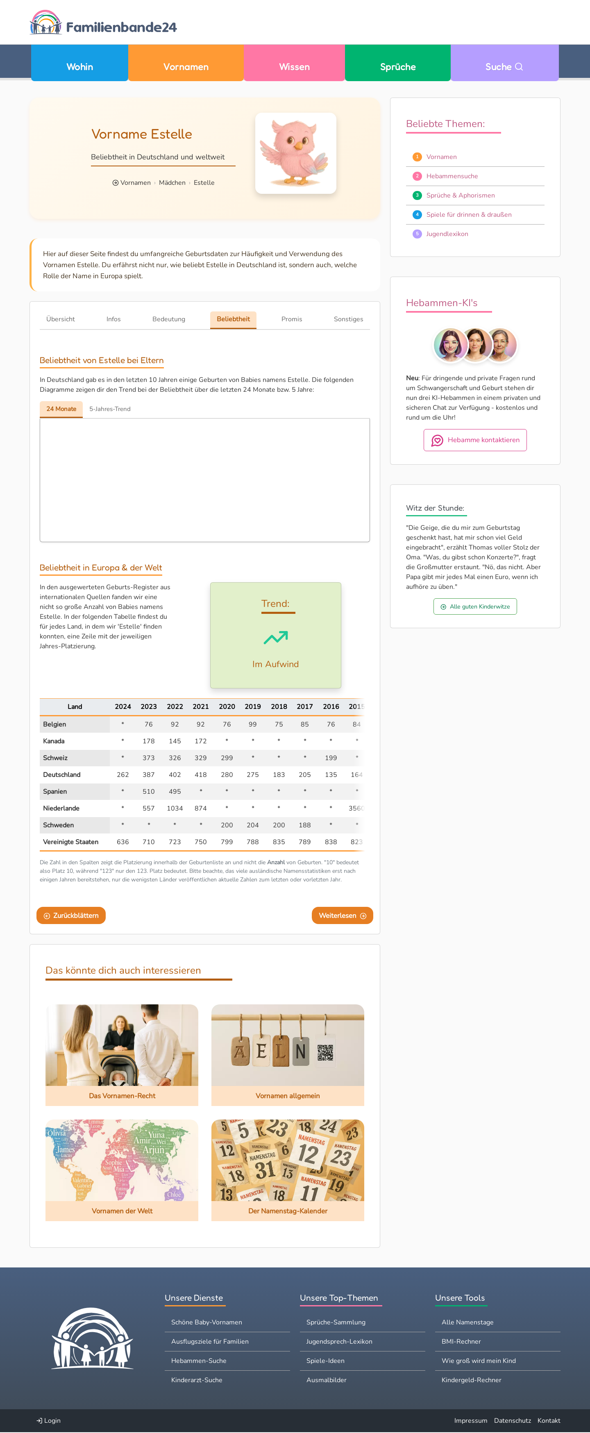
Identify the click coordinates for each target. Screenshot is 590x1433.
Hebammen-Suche (199, 1361)
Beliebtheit (233, 319)
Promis (291, 319)
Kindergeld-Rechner (472, 1380)
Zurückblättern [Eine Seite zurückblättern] (71, 916)
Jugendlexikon (447, 233)
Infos (114, 319)
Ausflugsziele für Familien (210, 1342)
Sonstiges (348, 319)
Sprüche (397, 66)
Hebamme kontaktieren (475, 440)
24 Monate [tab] (62, 408)
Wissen (294, 66)
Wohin (79, 66)
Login (48, 1421)
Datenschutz (512, 1421)
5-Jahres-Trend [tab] (114, 408)
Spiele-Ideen (325, 1361)
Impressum (471, 1421)
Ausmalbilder (326, 1380)
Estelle (204, 182)
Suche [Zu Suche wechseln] (505, 66)
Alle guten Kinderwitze (475, 606)
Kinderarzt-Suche (196, 1380)
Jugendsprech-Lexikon (339, 1342)
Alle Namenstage (468, 1323)
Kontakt (549, 1421)
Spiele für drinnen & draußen (469, 214)
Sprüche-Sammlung (335, 1323)
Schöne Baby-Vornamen (206, 1323)
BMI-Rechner (461, 1342)
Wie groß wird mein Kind (479, 1361)
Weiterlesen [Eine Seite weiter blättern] (343, 916)
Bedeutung (168, 319)
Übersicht (60, 319)
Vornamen (186, 66)
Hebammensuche (452, 176)
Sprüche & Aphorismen (461, 195)
